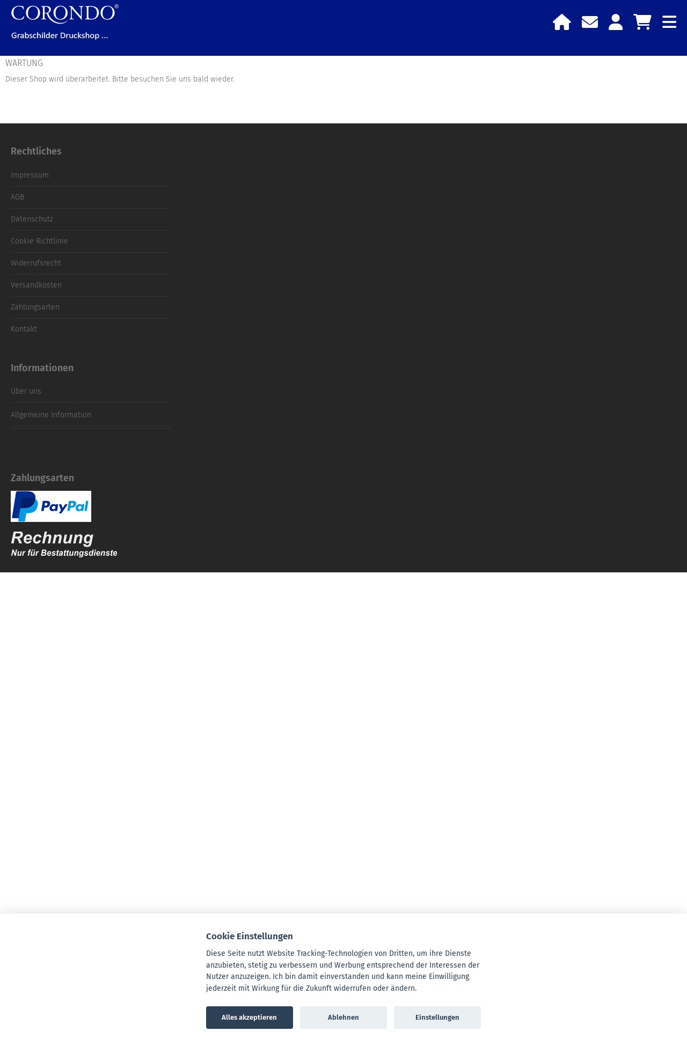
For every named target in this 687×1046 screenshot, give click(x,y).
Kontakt (24, 329)
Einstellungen (437, 1017)
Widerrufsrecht (36, 263)
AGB (17, 197)
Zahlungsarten (35, 307)
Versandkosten (36, 285)
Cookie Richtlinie (39, 241)
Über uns (26, 391)
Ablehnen (343, 1017)
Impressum (30, 175)
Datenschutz (32, 219)
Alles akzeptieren (249, 1017)
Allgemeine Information (51, 414)
